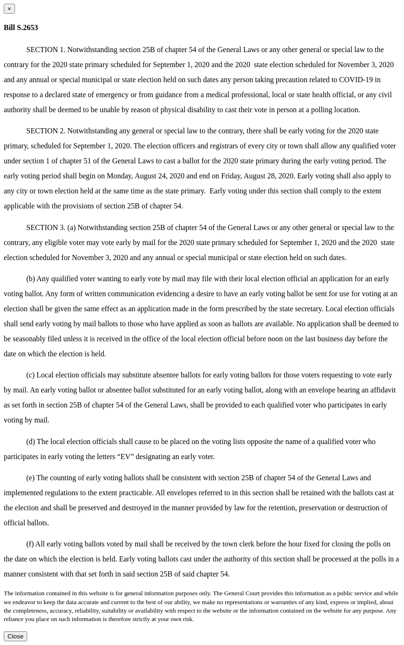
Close (15, 636)
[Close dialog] (9, 9)
